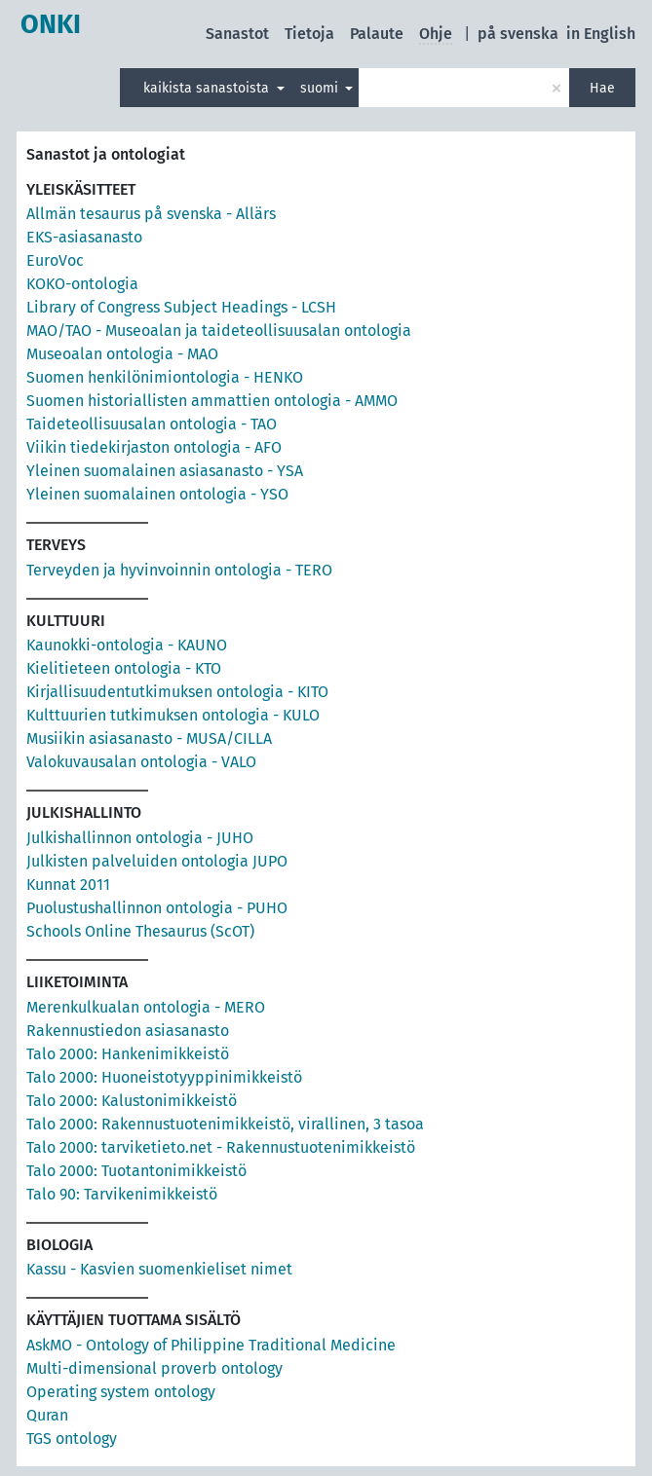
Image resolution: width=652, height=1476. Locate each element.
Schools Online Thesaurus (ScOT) (140, 931)
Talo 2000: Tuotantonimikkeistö (136, 1171)
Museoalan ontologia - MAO (122, 354)
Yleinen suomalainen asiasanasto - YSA (164, 470)
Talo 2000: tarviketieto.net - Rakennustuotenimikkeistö (220, 1147)
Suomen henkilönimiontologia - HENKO (164, 377)
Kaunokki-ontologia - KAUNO (126, 645)
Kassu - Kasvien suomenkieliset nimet (159, 1269)
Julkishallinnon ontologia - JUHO (139, 838)
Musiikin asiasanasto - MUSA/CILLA (149, 738)
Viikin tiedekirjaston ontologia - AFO (154, 447)
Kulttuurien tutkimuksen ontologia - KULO (173, 715)
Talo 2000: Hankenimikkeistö (127, 1054)
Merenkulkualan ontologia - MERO (145, 1007)
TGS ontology (71, 1438)
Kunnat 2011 (68, 884)
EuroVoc (55, 260)
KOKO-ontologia (82, 284)
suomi (321, 88)
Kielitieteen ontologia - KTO (123, 668)
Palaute (376, 33)
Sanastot (237, 33)
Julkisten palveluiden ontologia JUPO (157, 861)
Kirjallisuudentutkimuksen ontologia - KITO (177, 692)
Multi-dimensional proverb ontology (154, 1368)
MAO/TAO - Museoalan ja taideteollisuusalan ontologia (218, 330)
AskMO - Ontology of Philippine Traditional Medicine (211, 1345)
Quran (47, 1415)
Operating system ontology (120, 1392)
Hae (602, 88)
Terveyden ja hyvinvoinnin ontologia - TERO (179, 570)
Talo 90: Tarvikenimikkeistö (121, 1194)
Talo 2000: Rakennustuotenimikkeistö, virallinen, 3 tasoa (225, 1124)
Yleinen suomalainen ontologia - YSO (157, 494)
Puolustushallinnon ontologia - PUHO (157, 908)
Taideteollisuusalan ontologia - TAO (151, 424)
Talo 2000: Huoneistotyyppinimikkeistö (164, 1077)
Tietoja (309, 33)
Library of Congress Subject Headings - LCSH (181, 307)
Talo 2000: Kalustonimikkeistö (131, 1100)
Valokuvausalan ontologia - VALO (141, 762)
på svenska (518, 33)
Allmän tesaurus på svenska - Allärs (151, 213)
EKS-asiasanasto (84, 237)
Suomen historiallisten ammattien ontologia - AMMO (212, 400)
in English (600, 33)
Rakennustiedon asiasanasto (127, 1030)
